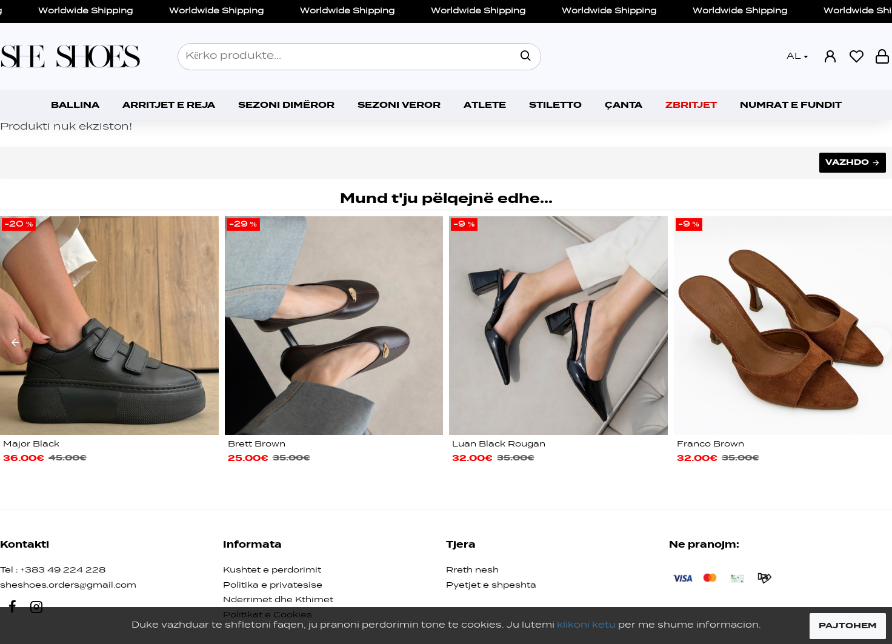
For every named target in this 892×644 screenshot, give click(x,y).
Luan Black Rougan (498, 444)
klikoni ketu (586, 625)
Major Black (31, 444)
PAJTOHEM (848, 626)
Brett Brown (256, 444)
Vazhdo (847, 162)
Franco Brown (710, 444)
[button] (15, 342)
